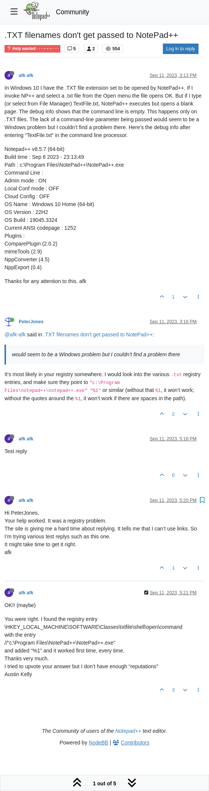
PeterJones (31, 321)
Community (72, 12)
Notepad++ (128, 731)
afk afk (26, 75)
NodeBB (98, 743)
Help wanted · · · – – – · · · (32, 48)
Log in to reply (180, 48)
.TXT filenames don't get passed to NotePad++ (98, 334)
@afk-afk (15, 334)
